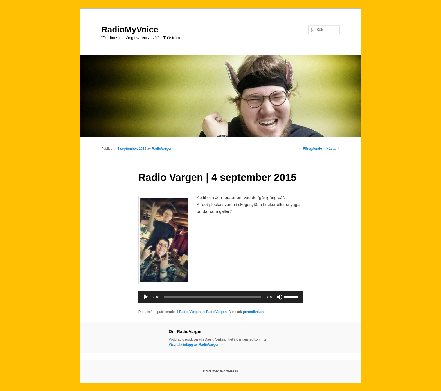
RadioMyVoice (129, 29)
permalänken (253, 312)
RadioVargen (162, 149)
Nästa (333, 149)
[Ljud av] (279, 297)
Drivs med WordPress (220, 371)
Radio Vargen (190, 312)
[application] (220, 297)
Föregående (310, 149)
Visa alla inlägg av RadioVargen (196, 345)
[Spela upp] (145, 297)
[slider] (212, 297)
